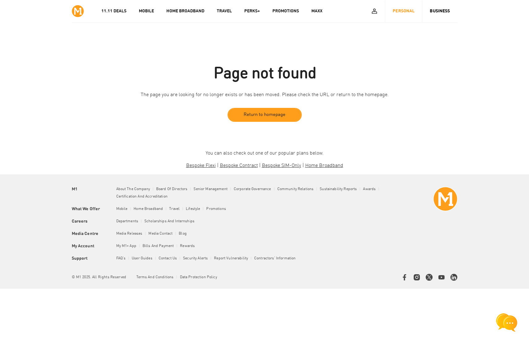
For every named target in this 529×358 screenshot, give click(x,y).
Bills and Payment (158, 246)
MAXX (316, 11)
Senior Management (210, 189)
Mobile (122, 209)
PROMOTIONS (285, 11)
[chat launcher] (507, 322)
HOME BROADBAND (185, 11)
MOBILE (146, 11)
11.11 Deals (113, 11)
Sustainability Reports (338, 189)
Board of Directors (172, 189)
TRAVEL (224, 11)
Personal (404, 11)
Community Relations (295, 189)
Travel (174, 209)
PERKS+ (252, 11)
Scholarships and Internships (169, 221)
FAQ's (121, 258)
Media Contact (160, 234)
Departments (127, 221)
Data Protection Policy (198, 277)
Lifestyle (193, 209)
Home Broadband (148, 209)
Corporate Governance (252, 189)
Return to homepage (264, 115)
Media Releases (129, 234)
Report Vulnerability (231, 258)
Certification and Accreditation (142, 196)
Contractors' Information (275, 258)
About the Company (133, 189)
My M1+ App (126, 246)
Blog (183, 234)
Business (440, 11)
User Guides (142, 258)
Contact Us (168, 258)
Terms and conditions (155, 277)
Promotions (216, 209)
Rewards (187, 246)
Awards (369, 189)
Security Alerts (195, 258)
